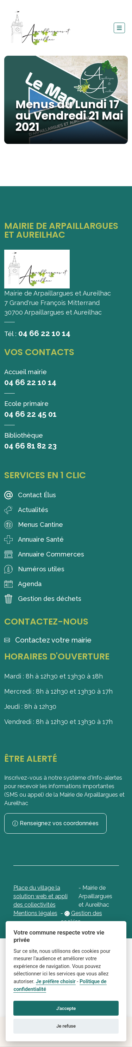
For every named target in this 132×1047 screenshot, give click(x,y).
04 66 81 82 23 (30, 445)
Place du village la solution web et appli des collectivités (40, 896)
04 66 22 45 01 (30, 414)
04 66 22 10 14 (44, 333)
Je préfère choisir (56, 982)
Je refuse (66, 1026)
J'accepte (66, 1008)
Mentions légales (35, 913)
